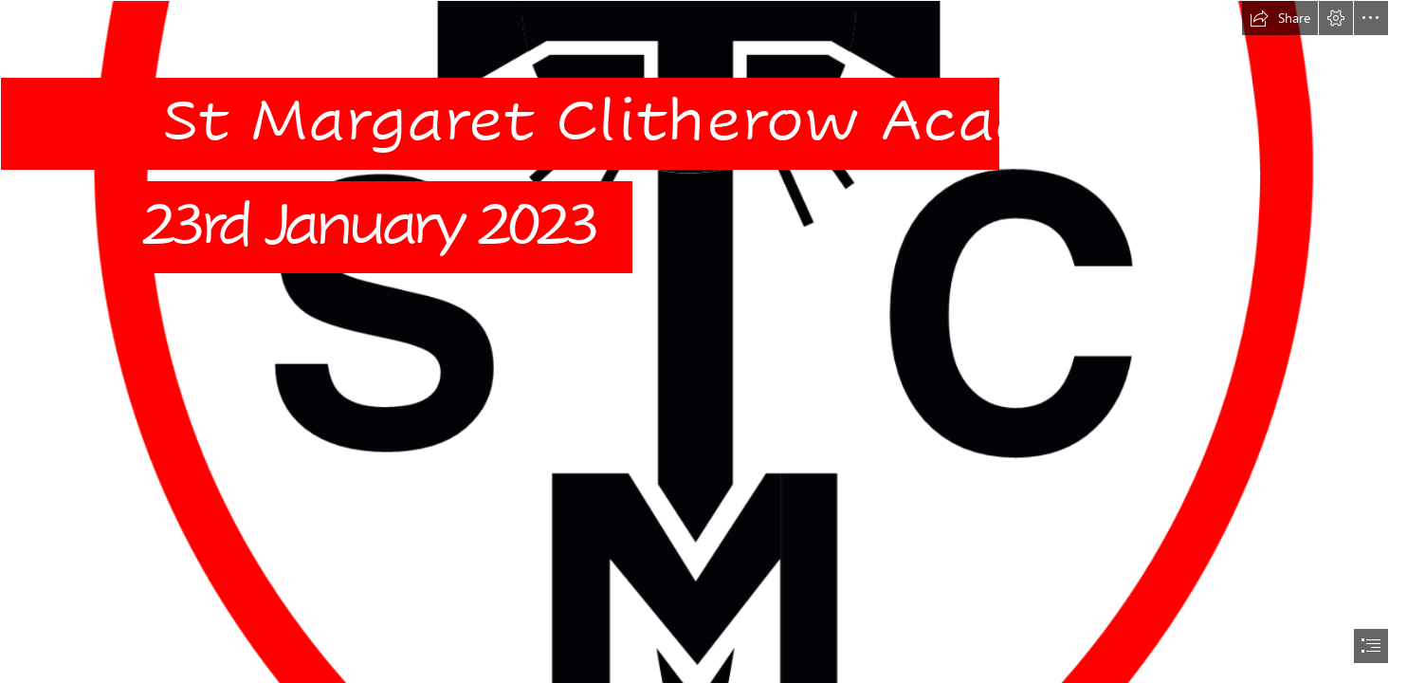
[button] (1280, 18)
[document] (703, 341)
